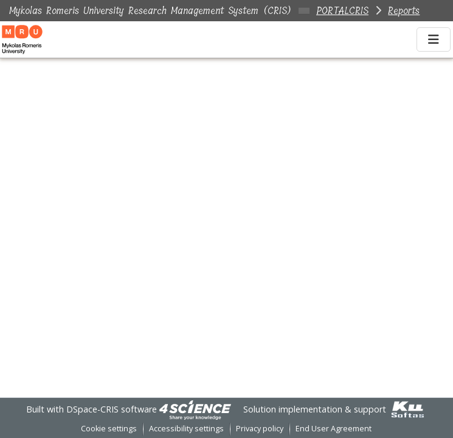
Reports (404, 10)
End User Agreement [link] (334, 428)
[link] (195, 409)
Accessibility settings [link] (186, 428)
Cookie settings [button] (109, 428)
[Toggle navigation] (434, 39)
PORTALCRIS (342, 10)
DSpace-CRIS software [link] (111, 409)
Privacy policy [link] (259, 428)
